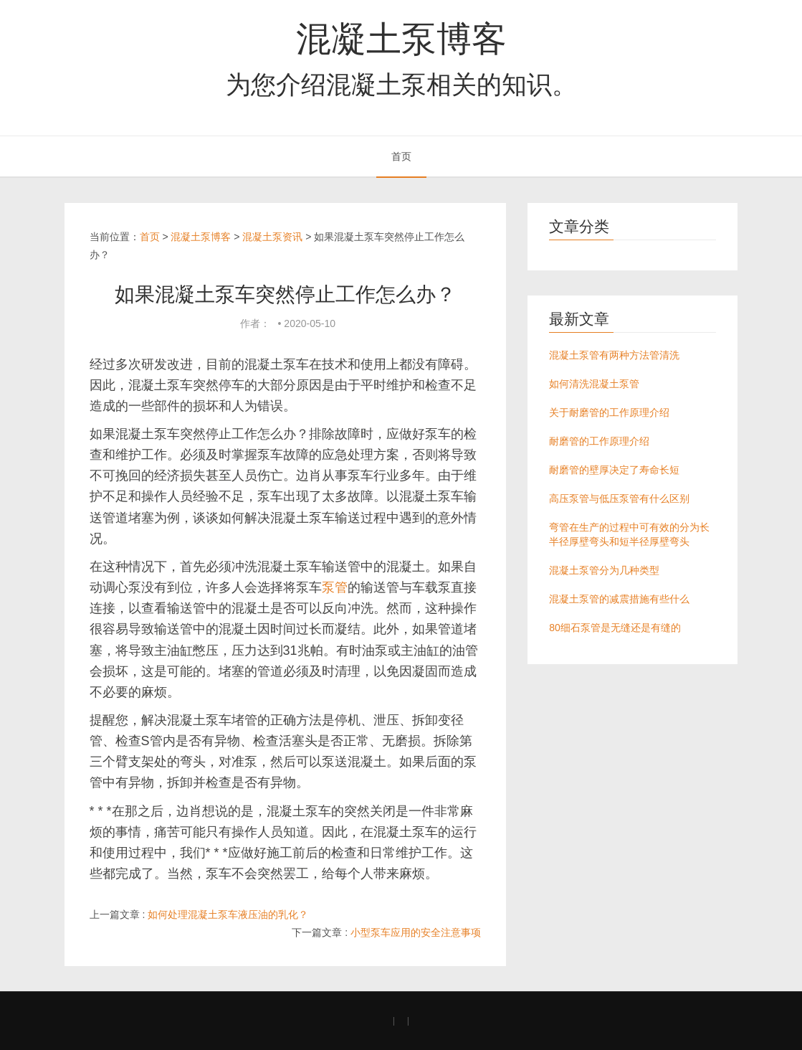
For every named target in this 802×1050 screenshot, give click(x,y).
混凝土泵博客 (401, 38)
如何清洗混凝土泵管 (594, 383)
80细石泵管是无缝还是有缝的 (615, 627)
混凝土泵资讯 (272, 236)
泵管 (335, 587)
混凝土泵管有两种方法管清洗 (614, 355)
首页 (401, 156)
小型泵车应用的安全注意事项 (415, 932)
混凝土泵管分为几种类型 (604, 570)
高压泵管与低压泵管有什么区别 (619, 498)
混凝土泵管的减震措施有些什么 (619, 599)
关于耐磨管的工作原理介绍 (609, 412)
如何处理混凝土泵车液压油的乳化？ (228, 914)
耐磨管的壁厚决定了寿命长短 (614, 470)
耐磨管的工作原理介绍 (599, 441)
